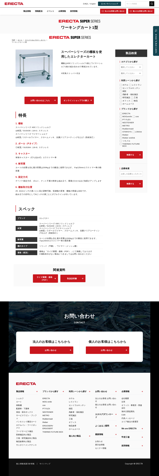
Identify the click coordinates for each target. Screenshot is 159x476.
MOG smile (47, 402)
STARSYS (126, 132)
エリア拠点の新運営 (129, 422)
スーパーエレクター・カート (35, 40)
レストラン (135, 85)
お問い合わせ (51, 350)
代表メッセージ (128, 418)
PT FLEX (125, 120)
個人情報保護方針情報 (25, 464)
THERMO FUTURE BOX (130, 145)
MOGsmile (126, 116)
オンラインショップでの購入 (76, 100)
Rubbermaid (127, 129)
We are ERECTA (129, 428)
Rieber (124, 135)
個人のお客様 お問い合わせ (142, 11)
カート (20, 40)
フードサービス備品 (24, 431)
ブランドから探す (50, 391)
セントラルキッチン (130, 88)
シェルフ (20, 398)
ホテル (124, 85)
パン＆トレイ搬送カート (26, 422)
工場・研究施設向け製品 (26, 438)
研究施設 (125, 97)
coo (136, 116)
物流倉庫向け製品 (23, 441)
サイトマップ (45, 464)
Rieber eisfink (127, 138)
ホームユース (127, 104)
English (92, 4)
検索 (151, 3)
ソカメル (125, 141)
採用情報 (74, 11)
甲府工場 (125, 437)
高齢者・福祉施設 (129, 94)
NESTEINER (127, 122)
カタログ (156, 42)
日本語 (85, 4)
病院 (123, 91)
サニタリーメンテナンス (26, 445)
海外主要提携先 (128, 411)
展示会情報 (99, 445)
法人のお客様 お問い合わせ (114, 11)
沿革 (123, 402)
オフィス (125, 101)
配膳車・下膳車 (22, 409)
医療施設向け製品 (23, 435)
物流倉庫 (72, 426)
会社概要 (125, 398)
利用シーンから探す (78, 391)
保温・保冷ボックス (24, 412)
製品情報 (27, 11)
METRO (125, 126)
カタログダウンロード (104, 415)
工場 (134, 97)
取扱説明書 (72, 278)
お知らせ (99, 441)
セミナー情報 (100, 448)
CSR (123, 415)
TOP (13, 40)
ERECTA (125, 113)
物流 (134, 101)
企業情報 (62, 11)
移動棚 (19, 405)
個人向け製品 (75, 436)
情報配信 (38, 11)
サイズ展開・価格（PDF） (44, 278)
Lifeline (137, 132)
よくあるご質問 (102, 426)
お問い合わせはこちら (40, 100)
